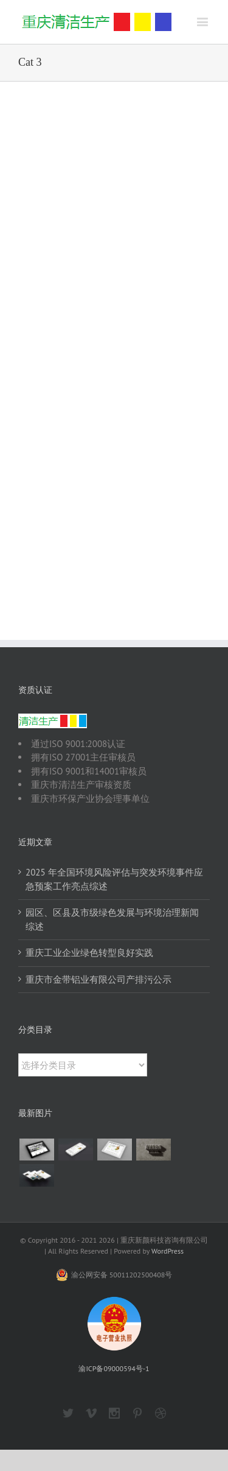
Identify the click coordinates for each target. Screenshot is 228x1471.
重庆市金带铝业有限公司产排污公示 (98, 979)
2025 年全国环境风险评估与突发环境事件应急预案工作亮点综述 (114, 879)
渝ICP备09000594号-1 (113, 1368)
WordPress (167, 1250)
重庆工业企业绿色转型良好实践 (89, 952)
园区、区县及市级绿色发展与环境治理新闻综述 (112, 919)
